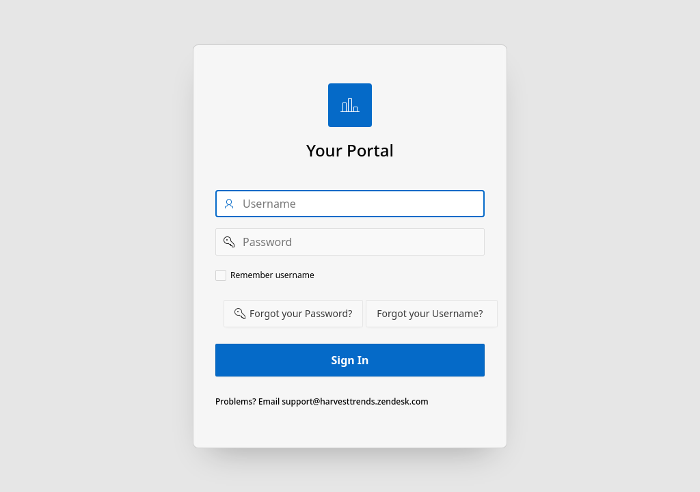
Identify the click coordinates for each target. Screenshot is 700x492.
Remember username (272, 275)
